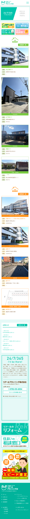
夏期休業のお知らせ (7, 336)
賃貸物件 (5, 502)
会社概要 (13, 396)
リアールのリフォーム (22, 496)
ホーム (4, 494)
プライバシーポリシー (22, 509)
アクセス (19, 396)
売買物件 (5, 499)
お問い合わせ (20, 507)
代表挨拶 (6, 396)
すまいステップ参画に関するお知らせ (11, 341)
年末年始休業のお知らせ (8, 332)
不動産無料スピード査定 (22, 503)
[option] (15, 13)
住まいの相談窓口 (20, 500)
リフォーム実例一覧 (22, 498)
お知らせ (5, 497)
